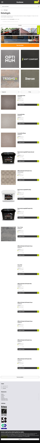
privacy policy (27, 436)
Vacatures (3, 395)
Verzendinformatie (4, 398)
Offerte (37, 2)
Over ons (2, 397)
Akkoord (20, 439)
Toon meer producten (20, 377)
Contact (2, 396)
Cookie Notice (20, 436)
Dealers (2, 394)
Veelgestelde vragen (4, 399)
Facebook (4, 388)
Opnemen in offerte (28, 105)
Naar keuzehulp (20, 45)
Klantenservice (3, 391)
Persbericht (38, 30)
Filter (29, 92)
